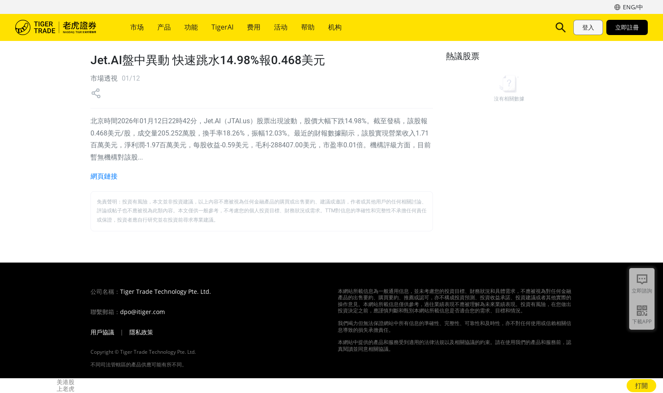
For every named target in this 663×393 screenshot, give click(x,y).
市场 (137, 27)
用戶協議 (102, 332)
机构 (335, 27)
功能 (191, 27)
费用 (253, 27)
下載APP (642, 321)
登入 (588, 27)
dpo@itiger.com (142, 312)
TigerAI (222, 27)
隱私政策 (141, 332)
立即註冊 (627, 27)
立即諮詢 (642, 290)
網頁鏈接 (104, 176)
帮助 (308, 27)
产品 (164, 27)
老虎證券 (61, 27)
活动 (281, 27)
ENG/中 (633, 7)
